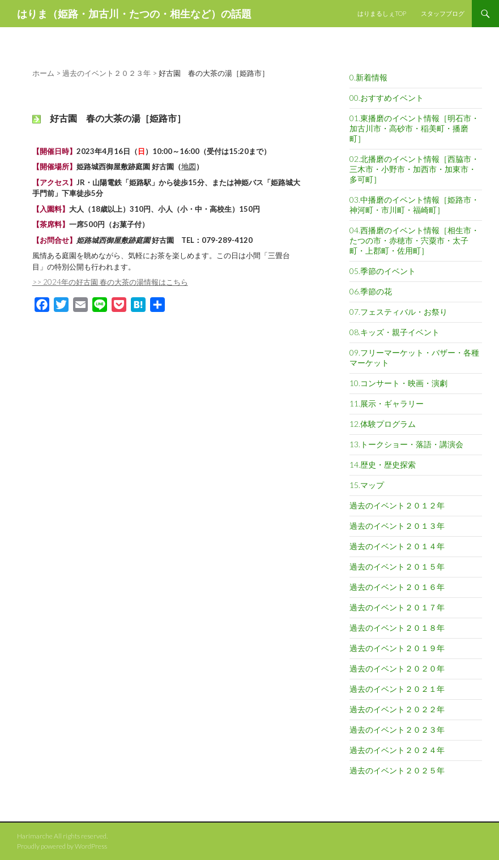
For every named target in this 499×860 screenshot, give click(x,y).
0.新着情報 (368, 77)
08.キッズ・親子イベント (394, 332)
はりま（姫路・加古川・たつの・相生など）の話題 (134, 13)
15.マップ (366, 485)
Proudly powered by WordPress (62, 846)
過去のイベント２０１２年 (397, 505)
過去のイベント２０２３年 (397, 729)
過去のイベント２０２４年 (397, 750)
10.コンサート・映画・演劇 (398, 383)
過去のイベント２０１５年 (397, 566)
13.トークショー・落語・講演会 (406, 444)
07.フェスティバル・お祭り (398, 311)
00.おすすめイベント (386, 97)
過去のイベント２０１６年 (397, 587)
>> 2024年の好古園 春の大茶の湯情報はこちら (110, 281)
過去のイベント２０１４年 (397, 546)
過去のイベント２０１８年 (397, 627)
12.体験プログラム (382, 424)
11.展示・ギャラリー (386, 403)
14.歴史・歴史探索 (382, 464)
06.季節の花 (370, 291)
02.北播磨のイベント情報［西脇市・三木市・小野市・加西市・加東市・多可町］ (414, 169)
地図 (188, 166)
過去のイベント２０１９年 (397, 648)
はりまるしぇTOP (381, 13)
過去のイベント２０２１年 (397, 689)
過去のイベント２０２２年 (397, 709)
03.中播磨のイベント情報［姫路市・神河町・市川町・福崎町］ (414, 205)
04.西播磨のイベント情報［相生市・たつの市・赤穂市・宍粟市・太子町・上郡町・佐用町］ (414, 240)
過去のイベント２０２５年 (397, 770)
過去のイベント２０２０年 (397, 668)
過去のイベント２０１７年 (397, 607)
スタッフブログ (442, 13)
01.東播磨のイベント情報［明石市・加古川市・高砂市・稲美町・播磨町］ (414, 128)
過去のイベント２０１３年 (397, 525)
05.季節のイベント (382, 271)
